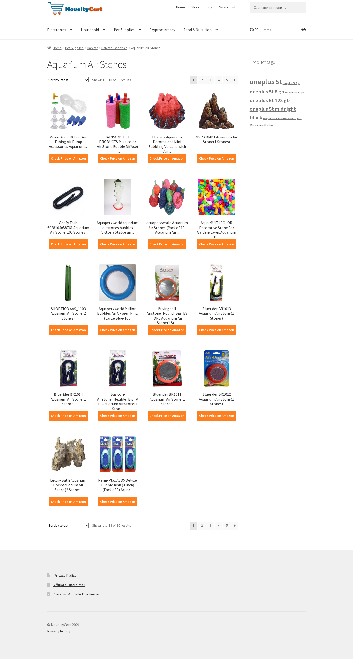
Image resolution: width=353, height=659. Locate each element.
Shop (195, 7)
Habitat (92, 48)
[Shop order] (68, 79)
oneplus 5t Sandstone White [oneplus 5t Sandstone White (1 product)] (279, 118)
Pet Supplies (124, 29)
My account (227, 7)
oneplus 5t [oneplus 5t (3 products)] (266, 81)
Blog (209, 7)
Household (90, 29)
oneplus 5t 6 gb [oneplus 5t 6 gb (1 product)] (291, 83)
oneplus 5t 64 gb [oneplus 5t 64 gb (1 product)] (294, 92)
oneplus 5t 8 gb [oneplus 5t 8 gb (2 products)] (267, 91)
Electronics (56, 29)
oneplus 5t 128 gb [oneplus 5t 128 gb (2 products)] (270, 100)
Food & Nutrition (198, 29)
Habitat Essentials (114, 48)
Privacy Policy (64, 575)
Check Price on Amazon (68, 158)
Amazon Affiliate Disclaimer (76, 594)
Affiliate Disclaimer (69, 584)
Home (180, 7)
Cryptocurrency (162, 29)
